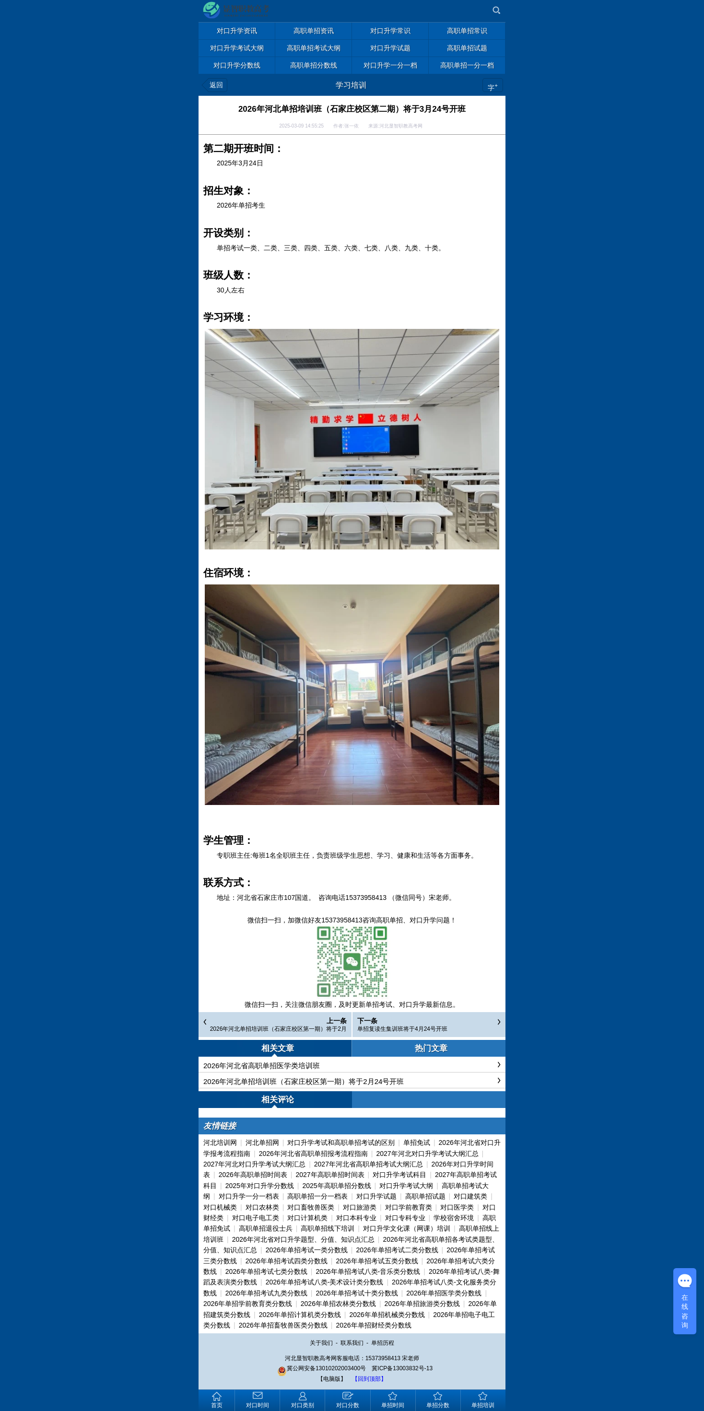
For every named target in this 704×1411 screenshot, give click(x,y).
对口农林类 (262, 1207)
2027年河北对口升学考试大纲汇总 (427, 1153)
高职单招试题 (425, 1196)
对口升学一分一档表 (249, 1196)
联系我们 (352, 1343)
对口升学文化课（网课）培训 (406, 1228)
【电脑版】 (331, 1379)
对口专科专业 (405, 1218)
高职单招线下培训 (327, 1228)
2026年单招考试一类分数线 (307, 1250)
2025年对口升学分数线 (259, 1185)
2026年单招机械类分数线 (386, 1314)
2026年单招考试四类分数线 (287, 1261)
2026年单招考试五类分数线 (377, 1261)
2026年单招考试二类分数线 (397, 1250)
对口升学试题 (376, 1196)
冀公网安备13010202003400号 (321, 1368)
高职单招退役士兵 (266, 1228)
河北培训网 (220, 1142)
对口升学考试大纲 (406, 1185)
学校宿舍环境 (454, 1218)
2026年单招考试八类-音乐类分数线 (368, 1271)
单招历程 (382, 1343)
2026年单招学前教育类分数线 (247, 1303)
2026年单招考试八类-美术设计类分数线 (325, 1282)
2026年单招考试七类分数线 (266, 1271)
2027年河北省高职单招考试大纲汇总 (368, 1164)
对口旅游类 (359, 1207)
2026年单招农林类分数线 (338, 1303)
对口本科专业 (356, 1218)
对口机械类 (220, 1207)
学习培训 (351, 85)
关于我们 (321, 1343)
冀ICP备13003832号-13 (402, 1368)
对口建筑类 (470, 1196)
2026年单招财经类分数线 (373, 1325)
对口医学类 (457, 1207)
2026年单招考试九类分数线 (266, 1293)
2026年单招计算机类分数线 (300, 1314)
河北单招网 (262, 1142)
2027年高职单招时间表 (329, 1174)
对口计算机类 (307, 1218)
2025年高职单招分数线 (336, 1185)
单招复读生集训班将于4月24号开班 (402, 1029)
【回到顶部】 (369, 1379)
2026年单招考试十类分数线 (357, 1293)
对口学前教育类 (408, 1207)
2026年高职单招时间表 (253, 1174)
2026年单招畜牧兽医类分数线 (283, 1325)
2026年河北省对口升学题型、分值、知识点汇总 (303, 1239)
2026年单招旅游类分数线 (422, 1303)
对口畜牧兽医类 (310, 1207)
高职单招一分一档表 (317, 1196)
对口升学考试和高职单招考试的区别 (341, 1142)
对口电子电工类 (255, 1218)
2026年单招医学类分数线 (443, 1293)
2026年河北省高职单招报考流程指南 (313, 1153)
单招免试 (416, 1142)
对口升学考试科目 (399, 1174)
